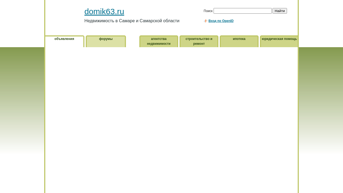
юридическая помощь (279, 39)
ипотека (239, 39)
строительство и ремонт (199, 41)
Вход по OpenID (221, 21)
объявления (64, 39)
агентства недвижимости (159, 41)
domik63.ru (104, 11)
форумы (106, 39)
